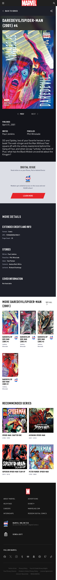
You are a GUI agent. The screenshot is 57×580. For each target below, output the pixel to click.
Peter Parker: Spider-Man (39, 471)
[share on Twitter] (10, 557)
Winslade (5, 346)
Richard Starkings (15, 267)
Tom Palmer (11, 261)
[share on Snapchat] (34, 557)
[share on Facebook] (4, 557)
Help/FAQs (7, 504)
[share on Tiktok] (51, 557)
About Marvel (9, 499)
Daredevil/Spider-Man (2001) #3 (25, 339)
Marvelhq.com (34, 508)
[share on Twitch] (45, 557)
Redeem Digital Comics (37, 513)
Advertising (33, 499)
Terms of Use (12, 568)
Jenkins (4, 344)
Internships (8, 513)
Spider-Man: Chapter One (12, 435)
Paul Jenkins (8, 134)
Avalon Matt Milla (15, 264)
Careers (7, 508)
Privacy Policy (23, 568)
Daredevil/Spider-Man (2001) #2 (43, 339)
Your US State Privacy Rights (39, 568)
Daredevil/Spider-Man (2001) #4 (7, 339)
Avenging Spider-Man (37, 435)
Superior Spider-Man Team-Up (13, 471)
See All (49, 303)
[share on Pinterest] (39, 557)
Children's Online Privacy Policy (28, 571)
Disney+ (31, 504)
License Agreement (46, 571)
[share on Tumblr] (22, 557)
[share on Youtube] (28, 557)
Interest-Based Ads (22, 574)
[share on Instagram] (16, 557)
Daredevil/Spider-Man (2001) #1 (7, 381)
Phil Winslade (33, 134)
